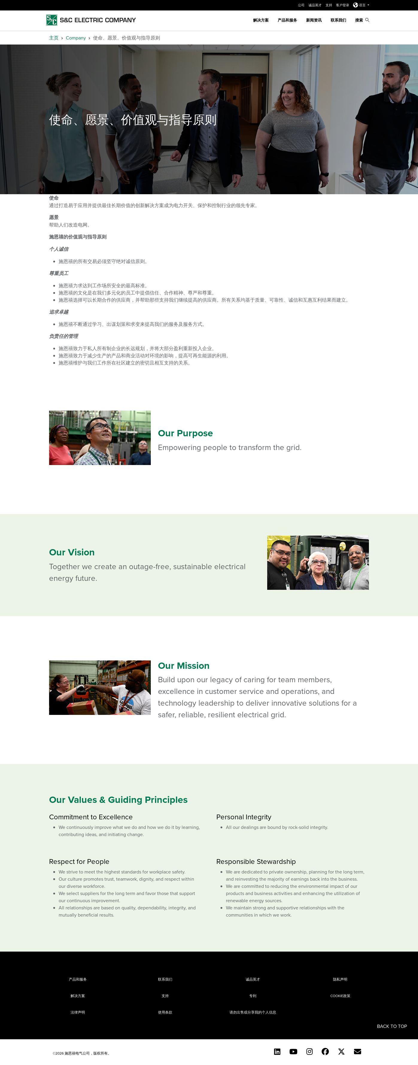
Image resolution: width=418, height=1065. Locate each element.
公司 (301, 5)
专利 (252, 995)
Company (76, 37)
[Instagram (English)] (309, 1051)
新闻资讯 (314, 20)
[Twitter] (341, 1051)
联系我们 (338, 20)
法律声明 (78, 1012)
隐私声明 (340, 979)
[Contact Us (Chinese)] (357, 1051)
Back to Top (392, 1026)
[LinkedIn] (277, 1051)
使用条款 (165, 1012)
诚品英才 (315, 5)
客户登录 (343, 5)
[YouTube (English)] (293, 1051)
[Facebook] (325, 1051)
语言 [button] (360, 5)
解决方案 (261, 20)
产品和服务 (287, 20)
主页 (54, 37)
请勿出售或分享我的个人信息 (252, 1012)
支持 (329, 5)
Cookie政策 (340, 995)
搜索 (362, 20)
